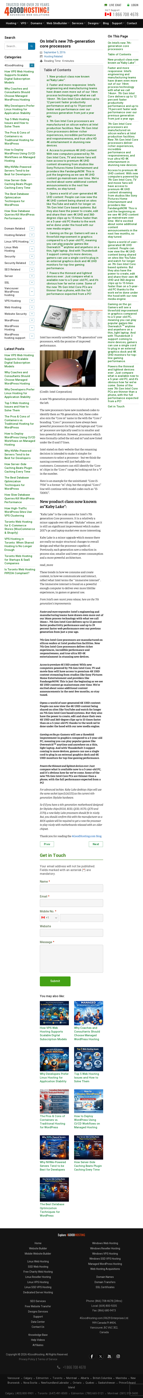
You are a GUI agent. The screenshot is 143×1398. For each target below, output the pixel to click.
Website (45, 926)
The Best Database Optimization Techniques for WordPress (16, 199)
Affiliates (38, 1345)
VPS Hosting (12, 301)
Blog (106, 23)
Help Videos (38, 1340)
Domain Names (105, 1277)
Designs (93, 23)
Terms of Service (47, 1359)
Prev (47, 844)
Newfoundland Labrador (55, 1383)
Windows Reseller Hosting (105, 1248)
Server (8, 276)
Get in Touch (116, 406)
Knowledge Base (38, 1335)
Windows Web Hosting (105, 1243)
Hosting (11, 23)
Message (47, 942)
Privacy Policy (27, 1359)
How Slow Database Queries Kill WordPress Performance (19, 215)
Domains (36, 23)
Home (38, 1243)
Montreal (71, 1378)
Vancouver (13, 1378)
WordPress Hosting (11, 327)
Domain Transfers (105, 1282)
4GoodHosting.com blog (86, 836)
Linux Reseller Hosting (38, 1277)
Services (77, 23)
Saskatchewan (106, 1383)
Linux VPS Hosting (16, 242)
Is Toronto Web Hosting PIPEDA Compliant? (19, 571)
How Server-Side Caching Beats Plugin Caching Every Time (18, 184)
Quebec (89, 1383)
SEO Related (12, 269)
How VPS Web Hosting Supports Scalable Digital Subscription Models (19, 77)
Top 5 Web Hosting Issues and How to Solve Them (16, 123)
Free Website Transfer (38, 1306)
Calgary (28, 1378)
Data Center (38, 1322)
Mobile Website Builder (38, 1254)
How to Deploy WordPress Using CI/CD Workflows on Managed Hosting (19, 155)
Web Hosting (12, 307)
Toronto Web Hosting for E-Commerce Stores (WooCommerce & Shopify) (19, 527)
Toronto (57, 1378)
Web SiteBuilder (57, 23)
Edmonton (42, 1378)
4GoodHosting (13, 65)
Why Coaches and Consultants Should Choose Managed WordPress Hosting (17, 94)
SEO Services (38, 1301)
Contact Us (38, 1327)
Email (44, 896)
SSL (6, 283)
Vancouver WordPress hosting (11, 292)
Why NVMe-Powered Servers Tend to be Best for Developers (17, 170)
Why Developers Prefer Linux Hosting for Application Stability (19, 109)
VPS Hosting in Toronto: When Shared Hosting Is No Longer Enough (19, 544)
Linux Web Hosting (11, 249)
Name (45, 881)
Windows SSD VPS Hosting (105, 1259)
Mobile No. (48, 911)
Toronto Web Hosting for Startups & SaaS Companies (18, 560)
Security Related (15, 263)
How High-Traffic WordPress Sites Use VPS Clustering (18, 512)
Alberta (85, 1378)
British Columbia (102, 1378)
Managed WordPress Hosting (105, 1264)
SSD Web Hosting (38, 1267)
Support (117, 23)
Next (96, 844)
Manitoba (121, 1378)
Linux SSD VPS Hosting (38, 1287)
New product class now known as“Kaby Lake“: (123, 61)
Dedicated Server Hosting (38, 1292)
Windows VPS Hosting (105, 1254)
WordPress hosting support (14, 336)
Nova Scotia (30, 1383)
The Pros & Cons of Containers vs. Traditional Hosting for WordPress (19, 138)
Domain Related (14, 229)
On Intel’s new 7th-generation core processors (120, 46)
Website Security (15, 314)
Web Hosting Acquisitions (105, 1269)
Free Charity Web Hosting (38, 1272)
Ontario (77, 1383)
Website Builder (38, 1248)
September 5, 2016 (55, 52)
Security (9, 256)
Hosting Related (14, 235)
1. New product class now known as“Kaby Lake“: (68, 78)
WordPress (11, 320)
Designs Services (38, 1312)
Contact (132, 23)
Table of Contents (119, 54)
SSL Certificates (105, 1287)
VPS (23, 23)
